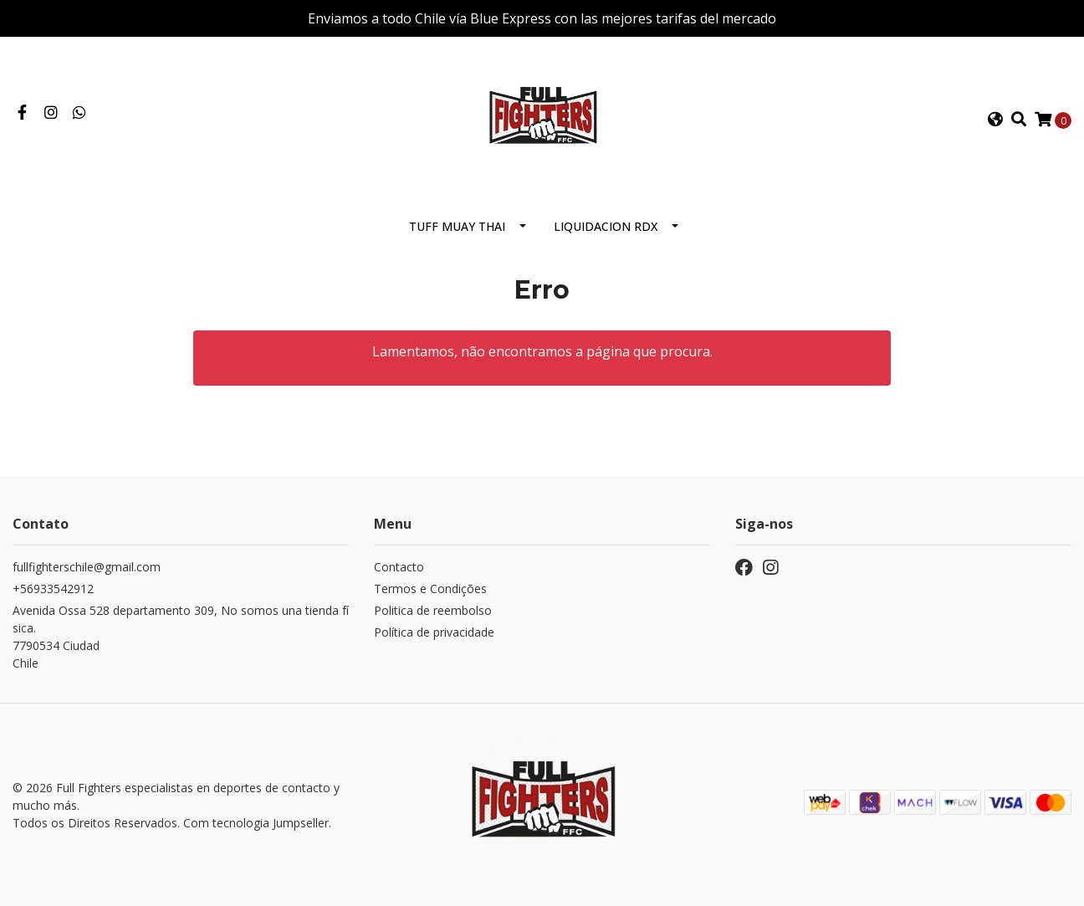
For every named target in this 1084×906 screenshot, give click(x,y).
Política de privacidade (434, 632)
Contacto (399, 567)
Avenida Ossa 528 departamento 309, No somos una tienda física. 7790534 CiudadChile (181, 636)
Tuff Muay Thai (457, 226)
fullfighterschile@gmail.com (87, 567)
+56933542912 (53, 588)
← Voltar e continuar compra (542, 417)
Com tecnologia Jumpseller (256, 823)
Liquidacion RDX (605, 226)
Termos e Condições (430, 588)
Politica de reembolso (433, 610)
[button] (994, 120)
